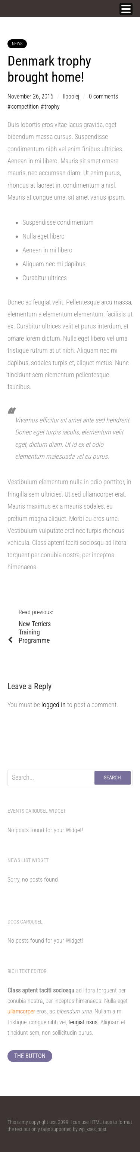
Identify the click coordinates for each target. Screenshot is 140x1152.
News (17, 43)
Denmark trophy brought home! (49, 69)
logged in (53, 705)
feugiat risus (82, 1022)
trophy (52, 106)
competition (25, 106)
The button (30, 1055)
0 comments (103, 96)
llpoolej (71, 96)
